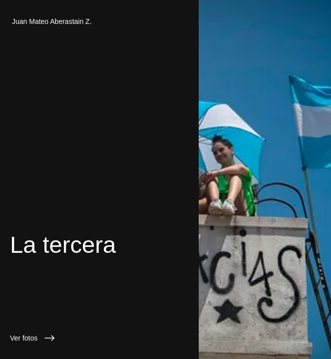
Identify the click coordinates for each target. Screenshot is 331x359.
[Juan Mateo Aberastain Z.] (99, 21)
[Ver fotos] (99, 338)
